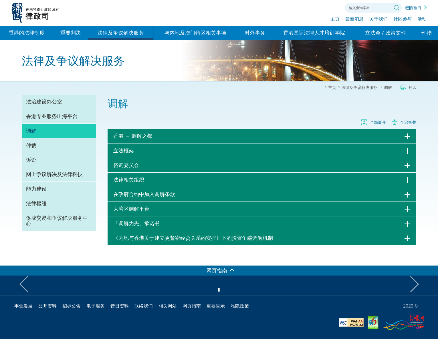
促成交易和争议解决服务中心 (57, 220)
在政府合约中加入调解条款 (144, 194)
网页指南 (192, 306)
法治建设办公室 (44, 101)
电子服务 (95, 306)
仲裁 (31, 145)
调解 (31, 130)
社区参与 (402, 19)
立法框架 (123, 150)
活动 (422, 19)
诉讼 (31, 159)
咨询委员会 (126, 164)
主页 (335, 19)
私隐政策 (240, 306)
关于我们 (378, 19)
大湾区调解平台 (131, 208)
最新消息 (354, 19)
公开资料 (47, 306)
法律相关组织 (128, 179)
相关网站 (167, 306)
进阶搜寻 (413, 7)
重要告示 (216, 306)
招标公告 (71, 306)
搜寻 (396, 7)
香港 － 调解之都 (132, 135)
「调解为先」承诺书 (136, 223)
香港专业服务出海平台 (52, 116)
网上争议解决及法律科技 (54, 174)
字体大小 (317, 7)
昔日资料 (119, 306)
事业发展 (23, 306)
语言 (302, 7)
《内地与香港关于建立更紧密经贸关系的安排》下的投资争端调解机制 (193, 237)
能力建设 (36, 188)
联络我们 (333, 7)
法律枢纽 (36, 203)
